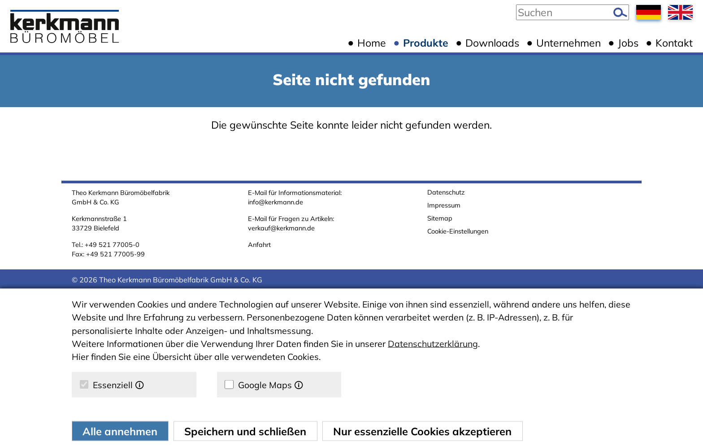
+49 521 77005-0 (112, 244)
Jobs (628, 43)
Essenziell (112, 384)
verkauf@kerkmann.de (281, 228)
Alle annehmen (119, 430)
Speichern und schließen (245, 430)
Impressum (443, 205)
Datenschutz (446, 192)
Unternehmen (568, 43)
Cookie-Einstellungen (457, 231)
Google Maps (264, 384)
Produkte (425, 43)
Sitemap (439, 218)
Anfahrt (259, 244)
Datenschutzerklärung (433, 343)
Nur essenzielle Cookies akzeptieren (422, 430)
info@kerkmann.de (275, 202)
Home (371, 43)
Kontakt (674, 43)
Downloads (492, 43)
